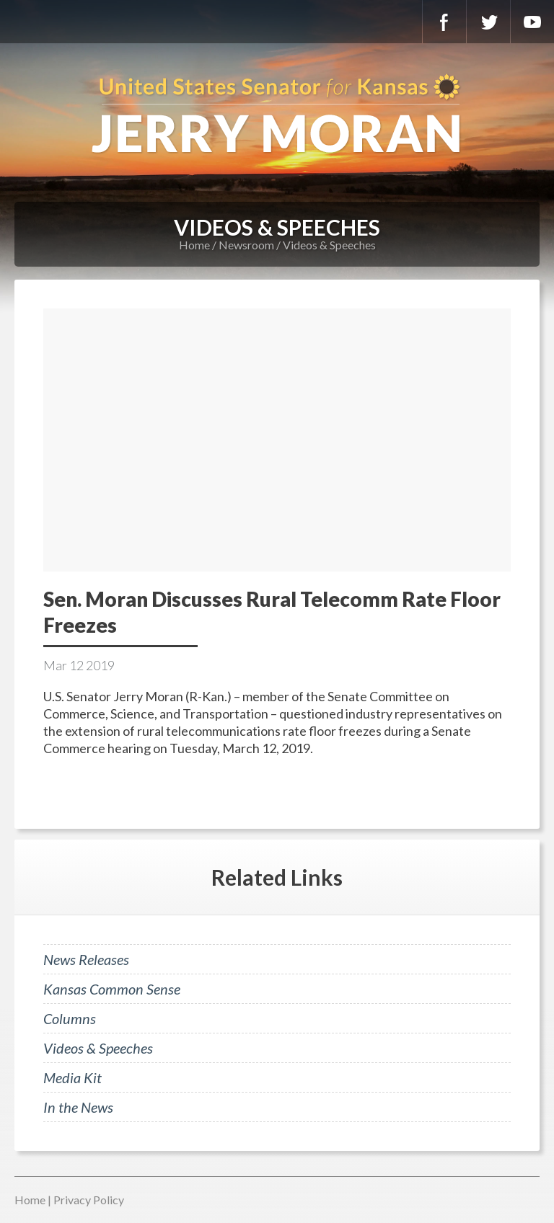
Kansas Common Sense (111, 988)
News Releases (86, 959)
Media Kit (72, 1077)
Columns (69, 1018)
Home (194, 245)
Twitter (488, 21)
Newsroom (246, 245)
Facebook (444, 21)
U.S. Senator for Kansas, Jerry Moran (277, 115)
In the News (78, 1107)
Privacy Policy (88, 1199)
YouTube (532, 21)
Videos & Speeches (329, 245)
